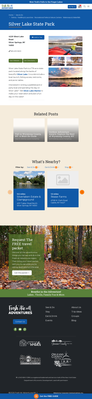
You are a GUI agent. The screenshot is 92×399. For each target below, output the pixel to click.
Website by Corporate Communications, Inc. (68, 393)
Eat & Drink (52, 167)
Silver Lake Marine (32, 91)
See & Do (19, 15)
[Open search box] (85, 6)
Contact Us (20, 322)
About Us (76, 307)
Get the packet (21, 273)
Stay (69, 167)
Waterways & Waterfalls (71, 17)
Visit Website (16, 61)
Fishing (13, 17)
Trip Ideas (76, 311)
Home (11, 15)
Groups (75, 316)
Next (81, 192)
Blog (73, 320)
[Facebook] (15, 329)
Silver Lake (22, 74)
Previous (9, 192)
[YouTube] (20, 329)
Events (48, 320)
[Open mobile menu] (88, 6)
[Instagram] (24, 329)
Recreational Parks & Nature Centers (48, 17)
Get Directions (30, 61)
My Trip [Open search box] (72, 6)
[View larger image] (65, 45)
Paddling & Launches (25, 17)
